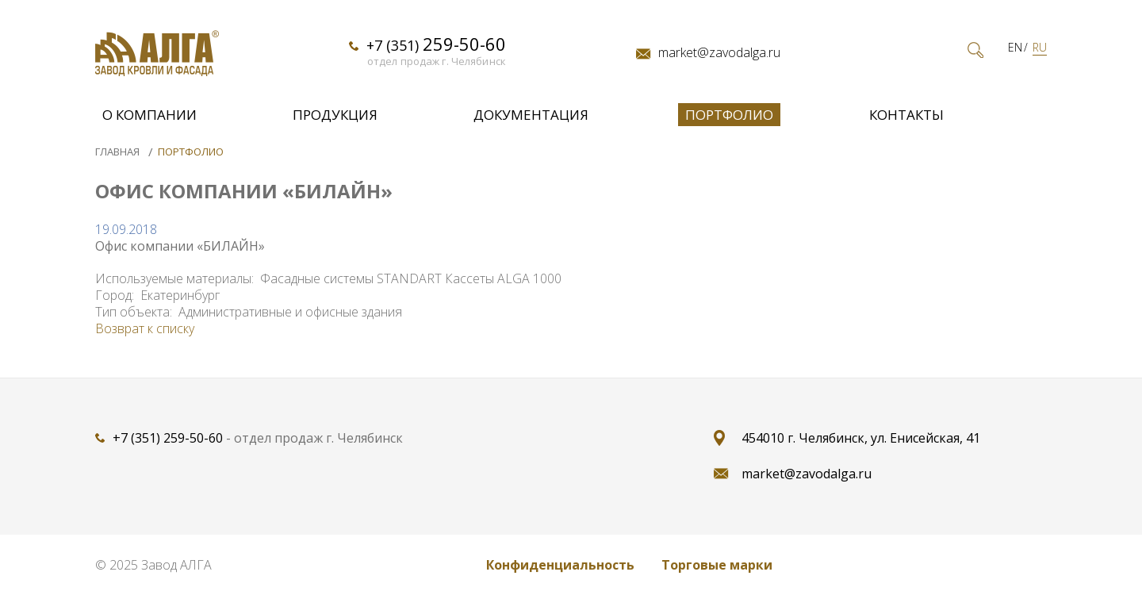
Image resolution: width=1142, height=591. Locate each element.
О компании (149, 115)
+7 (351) (436, 44)
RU (1040, 47)
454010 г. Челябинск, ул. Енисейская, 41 (861, 438)
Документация (530, 115)
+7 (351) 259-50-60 (168, 438)
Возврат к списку (144, 328)
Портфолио (729, 115)
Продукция (335, 115)
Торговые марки (716, 565)
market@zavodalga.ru (719, 53)
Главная (118, 151)
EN (1015, 47)
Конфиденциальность (560, 565)
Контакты (906, 115)
